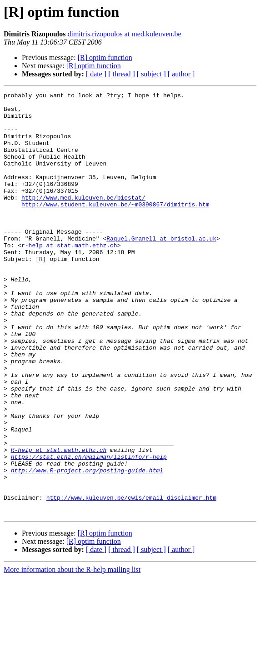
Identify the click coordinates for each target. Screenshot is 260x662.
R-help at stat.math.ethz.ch (59, 522)
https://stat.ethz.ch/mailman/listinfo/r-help (89, 530)
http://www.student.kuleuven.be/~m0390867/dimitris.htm (115, 227)
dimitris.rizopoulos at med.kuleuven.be (124, 34)
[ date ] (96, 74)
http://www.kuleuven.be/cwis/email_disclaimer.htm (131, 579)
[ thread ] (121, 74)
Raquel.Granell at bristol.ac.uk (161, 268)
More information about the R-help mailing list (72, 654)
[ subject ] (151, 74)
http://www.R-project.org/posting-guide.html (87, 546)
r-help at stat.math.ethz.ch (69, 276)
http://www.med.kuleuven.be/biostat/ (83, 219)
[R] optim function (105, 57)
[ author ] (181, 74)
